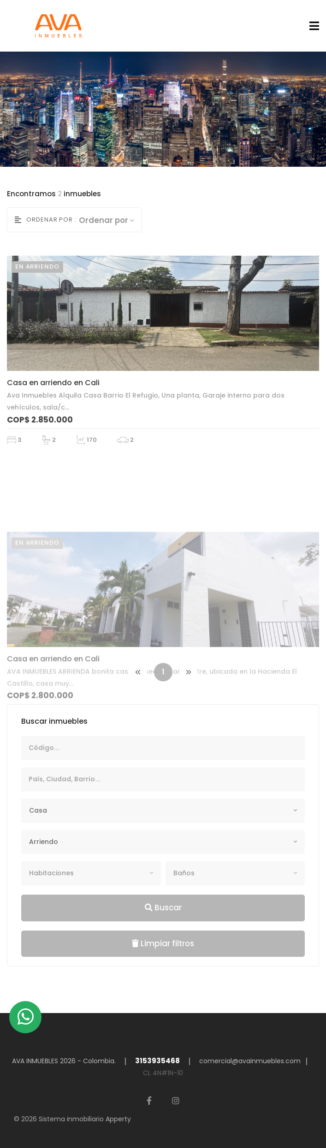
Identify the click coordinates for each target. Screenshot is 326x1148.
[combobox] (163, 811)
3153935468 (157, 1061)
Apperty (118, 1119)
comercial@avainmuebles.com (250, 1061)
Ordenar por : (46, 219)
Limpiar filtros (163, 943)
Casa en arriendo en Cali (53, 400)
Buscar (163, 907)
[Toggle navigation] (311, 26)
